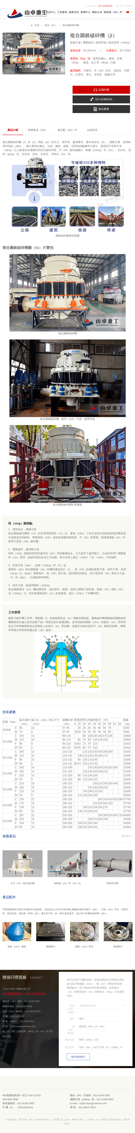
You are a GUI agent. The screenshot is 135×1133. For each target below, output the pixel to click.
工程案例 (62, 12)
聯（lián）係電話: (70, 1029)
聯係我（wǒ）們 (113, 12)
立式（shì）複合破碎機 (22, 883)
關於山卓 (97, 12)
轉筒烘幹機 (112, 883)
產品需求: (70, 1047)
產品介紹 (12, 130)
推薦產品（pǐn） (38, 130)
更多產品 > (127, 836)
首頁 (41, 12)
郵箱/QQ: (70, 1039)
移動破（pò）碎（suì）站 (67, 883)
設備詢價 (103, 89)
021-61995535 (105, 6)
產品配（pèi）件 (67, 130)
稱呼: (72, 1018)
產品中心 (51, 12)
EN (129, 12)
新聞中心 (85, 12)
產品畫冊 (103, 109)
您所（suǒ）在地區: (70, 1009)
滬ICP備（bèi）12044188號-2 (34, 1119)
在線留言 (92, 130)
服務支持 (74, 12)
